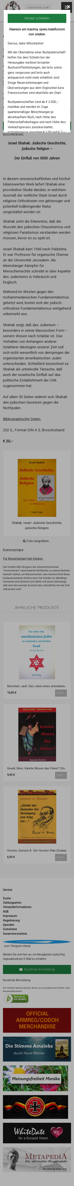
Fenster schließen (36, 18)
